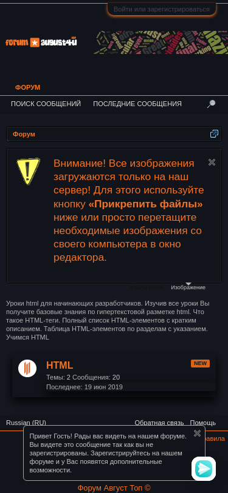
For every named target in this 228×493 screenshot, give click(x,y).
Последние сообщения (137, 103)
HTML (59, 365)
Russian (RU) (26, 422)
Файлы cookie (147, 287)
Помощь (203, 422)
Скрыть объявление (211, 162)
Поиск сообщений (46, 103)
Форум (27, 87)
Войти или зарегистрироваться (162, 9)
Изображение (188, 286)
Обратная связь (159, 422)
